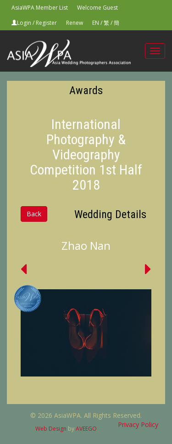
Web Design (51, 429)
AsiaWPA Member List (39, 7)
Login (24, 23)
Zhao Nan (86, 245)
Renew (74, 23)
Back (34, 213)
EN (95, 23)
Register (46, 23)
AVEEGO (86, 429)
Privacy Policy (138, 424)
